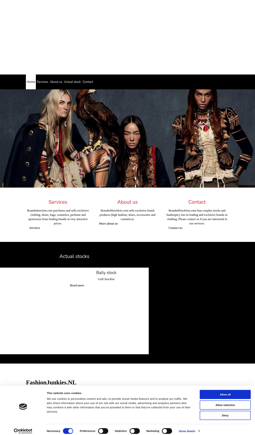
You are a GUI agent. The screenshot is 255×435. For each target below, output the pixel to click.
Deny (225, 412)
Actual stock (72, 82)
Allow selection (225, 401)
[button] (35, 227)
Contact (88, 82)
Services (42, 82)
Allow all (225, 391)
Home (31, 82)
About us (56, 82)
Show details (187, 427)
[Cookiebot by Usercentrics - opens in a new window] (23, 428)
